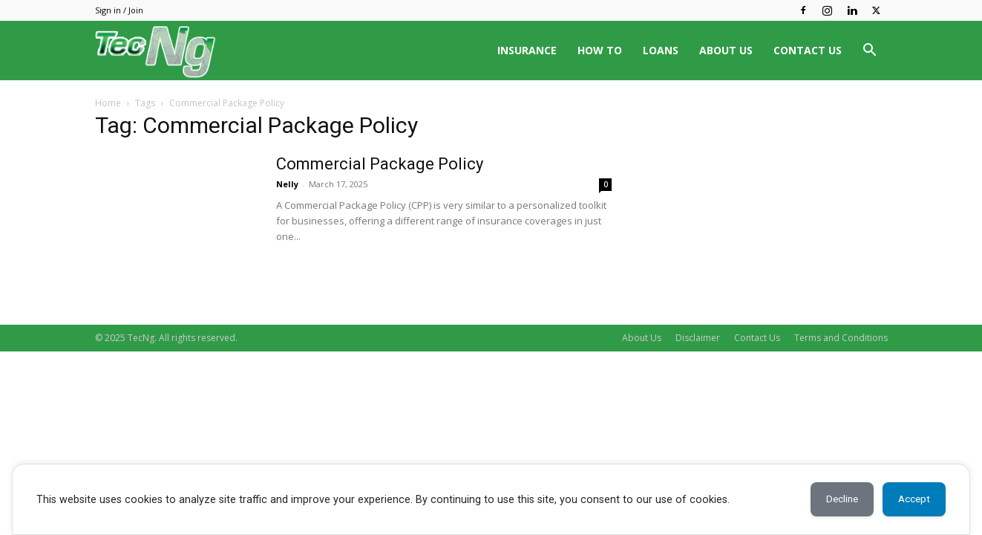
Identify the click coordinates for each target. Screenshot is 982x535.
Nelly (287, 183)
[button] (870, 52)
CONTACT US (807, 50)
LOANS (660, 50)
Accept (911, 499)
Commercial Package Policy (379, 164)
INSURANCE (527, 50)
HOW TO (599, 50)
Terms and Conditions (841, 337)
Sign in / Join (119, 10)
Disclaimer (697, 337)
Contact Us (757, 337)
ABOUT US (726, 50)
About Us (641, 337)
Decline (833, 499)
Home (108, 103)
